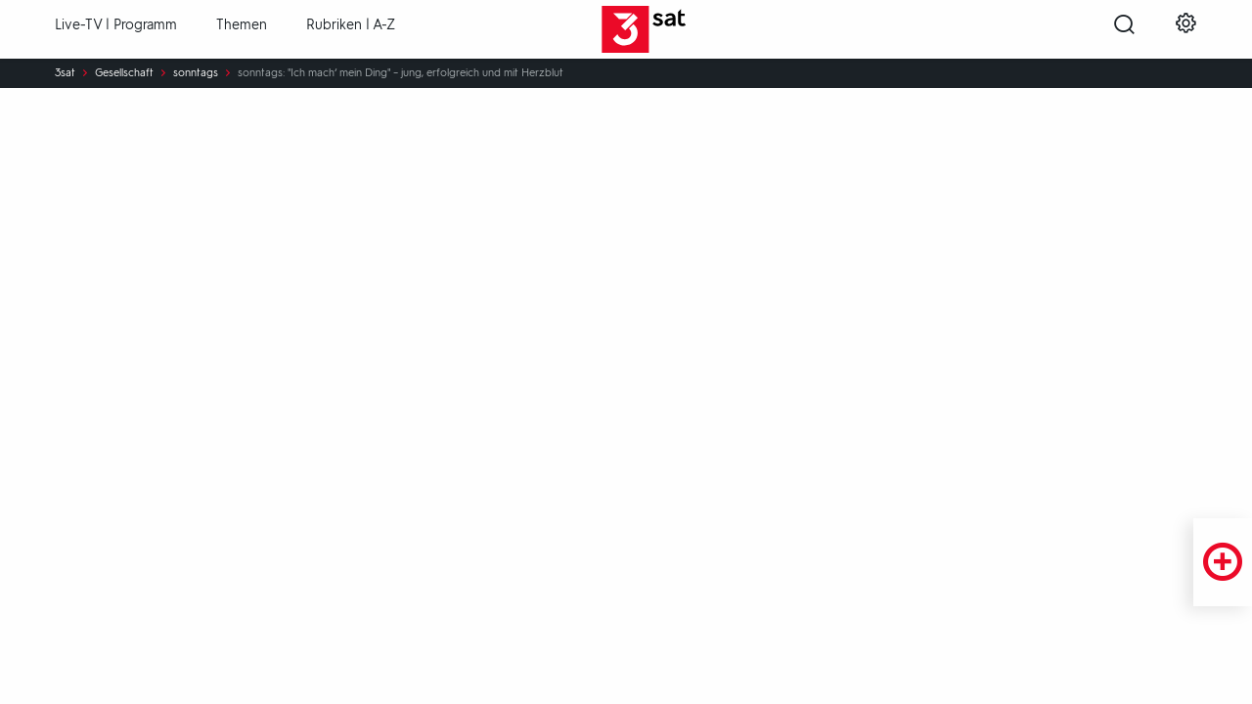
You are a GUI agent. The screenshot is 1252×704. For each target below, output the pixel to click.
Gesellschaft (124, 73)
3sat (65, 73)
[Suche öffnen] (1124, 30)
